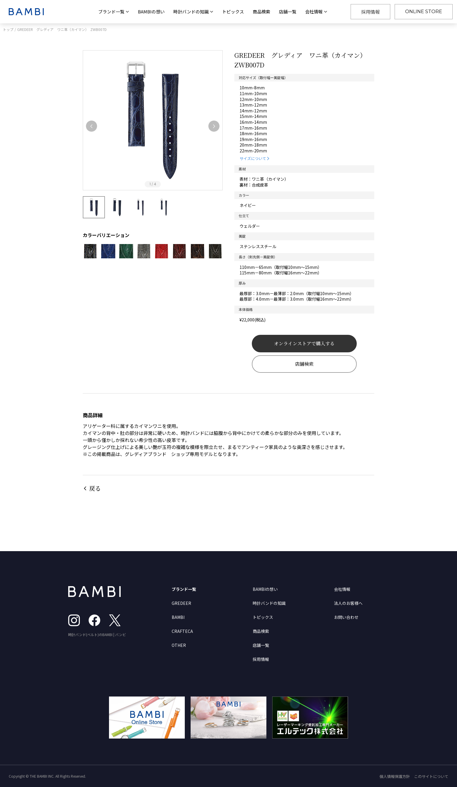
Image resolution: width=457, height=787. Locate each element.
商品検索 (261, 11)
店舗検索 (304, 364)
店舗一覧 (287, 11)
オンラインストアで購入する (304, 343)
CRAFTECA (182, 631)
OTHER (179, 645)
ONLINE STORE (423, 11)
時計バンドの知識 (269, 603)
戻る (95, 488)
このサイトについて (431, 776)
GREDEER (181, 603)
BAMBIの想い (151, 11)
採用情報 (370, 11)
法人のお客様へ (348, 603)
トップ (8, 29)
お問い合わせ (346, 617)
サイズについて (253, 158)
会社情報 (342, 589)
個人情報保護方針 (394, 776)
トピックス (233, 11)
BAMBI (178, 617)
